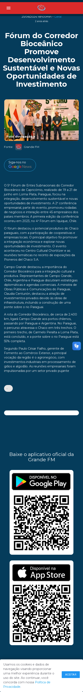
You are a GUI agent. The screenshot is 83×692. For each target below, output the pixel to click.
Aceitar (71, 674)
